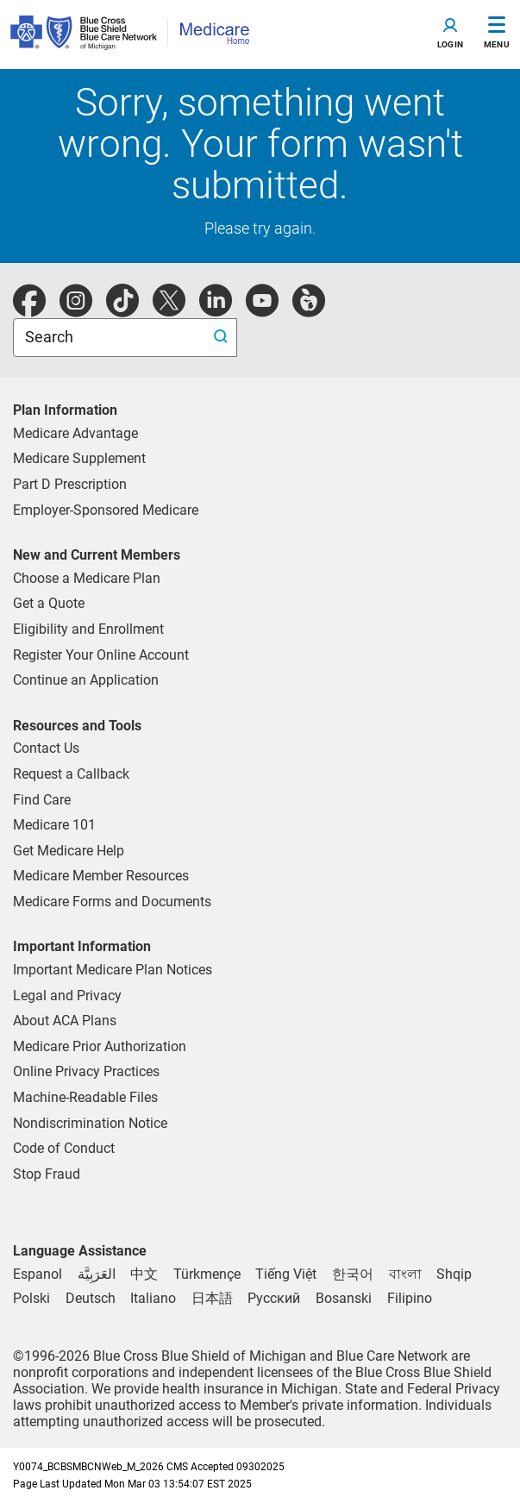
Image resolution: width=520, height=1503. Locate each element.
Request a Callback (71, 774)
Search (51, 337)
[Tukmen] (207, 1274)
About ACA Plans (64, 1020)
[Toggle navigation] (450, 34)
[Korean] (352, 1274)
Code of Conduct (64, 1148)
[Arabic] (97, 1274)
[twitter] (169, 310)
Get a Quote (49, 603)
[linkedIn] (215, 310)
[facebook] (29, 310)
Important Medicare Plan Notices (112, 969)
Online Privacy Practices (86, 1071)
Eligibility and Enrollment (88, 629)
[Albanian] (454, 1274)
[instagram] (76, 310)
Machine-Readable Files (85, 1097)
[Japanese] (212, 1298)
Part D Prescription (70, 484)
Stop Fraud (46, 1174)
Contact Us (46, 748)
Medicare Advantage (75, 433)
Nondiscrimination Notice (90, 1123)
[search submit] (223, 337)
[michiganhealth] (308, 310)
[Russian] (273, 1298)
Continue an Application (86, 680)
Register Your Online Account (101, 655)
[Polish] (31, 1298)
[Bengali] (405, 1274)
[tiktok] (122, 310)
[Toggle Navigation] (496, 34)
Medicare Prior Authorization (99, 1046)
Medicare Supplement (79, 458)
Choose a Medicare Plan (86, 578)
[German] (91, 1298)
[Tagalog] (409, 1298)
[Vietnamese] (285, 1274)
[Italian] (153, 1298)
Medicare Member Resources (101, 875)
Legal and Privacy (67, 995)
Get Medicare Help (68, 850)
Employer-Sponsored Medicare (105, 510)
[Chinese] (144, 1274)
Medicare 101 (54, 825)
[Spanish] (37, 1274)
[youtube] (262, 310)
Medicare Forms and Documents (112, 901)
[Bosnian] (344, 1298)
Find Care (42, 800)
